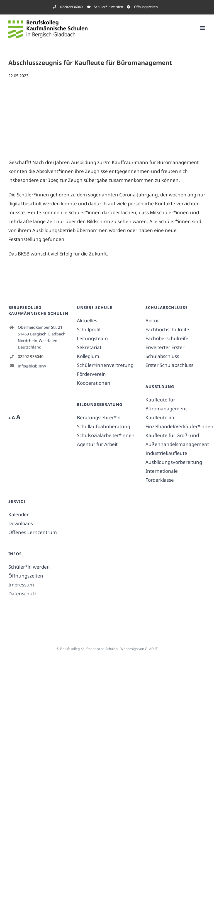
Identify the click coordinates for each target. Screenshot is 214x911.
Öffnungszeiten (25, 576)
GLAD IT (151, 648)
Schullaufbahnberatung (103, 426)
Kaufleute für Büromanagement (166, 404)
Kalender (18, 514)
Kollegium (88, 356)
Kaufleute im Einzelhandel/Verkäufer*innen (175, 422)
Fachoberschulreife (166, 338)
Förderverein (91, 374)
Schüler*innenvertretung (105, 365)
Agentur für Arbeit (97, 444)
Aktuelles (87, 320)
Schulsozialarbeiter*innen (106, 435)
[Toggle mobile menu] (203, 28)
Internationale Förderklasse (161, 475)
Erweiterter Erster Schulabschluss (164, 351)
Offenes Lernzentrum (32, 532)
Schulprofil (88, 329)
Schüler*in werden (29, 567)
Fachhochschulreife (167, 329)
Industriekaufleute (166, 453)
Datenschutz (22, 593)
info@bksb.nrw (32, 366)
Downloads (20, 523)
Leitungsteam (92, 338)
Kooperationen (93, 383)
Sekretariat (89, 347)
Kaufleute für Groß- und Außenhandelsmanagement (175, 439)
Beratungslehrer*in (99, 417)
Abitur (152, 320)
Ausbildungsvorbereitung (173, 462)
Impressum (21, 584)
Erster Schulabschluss (169, 365)
